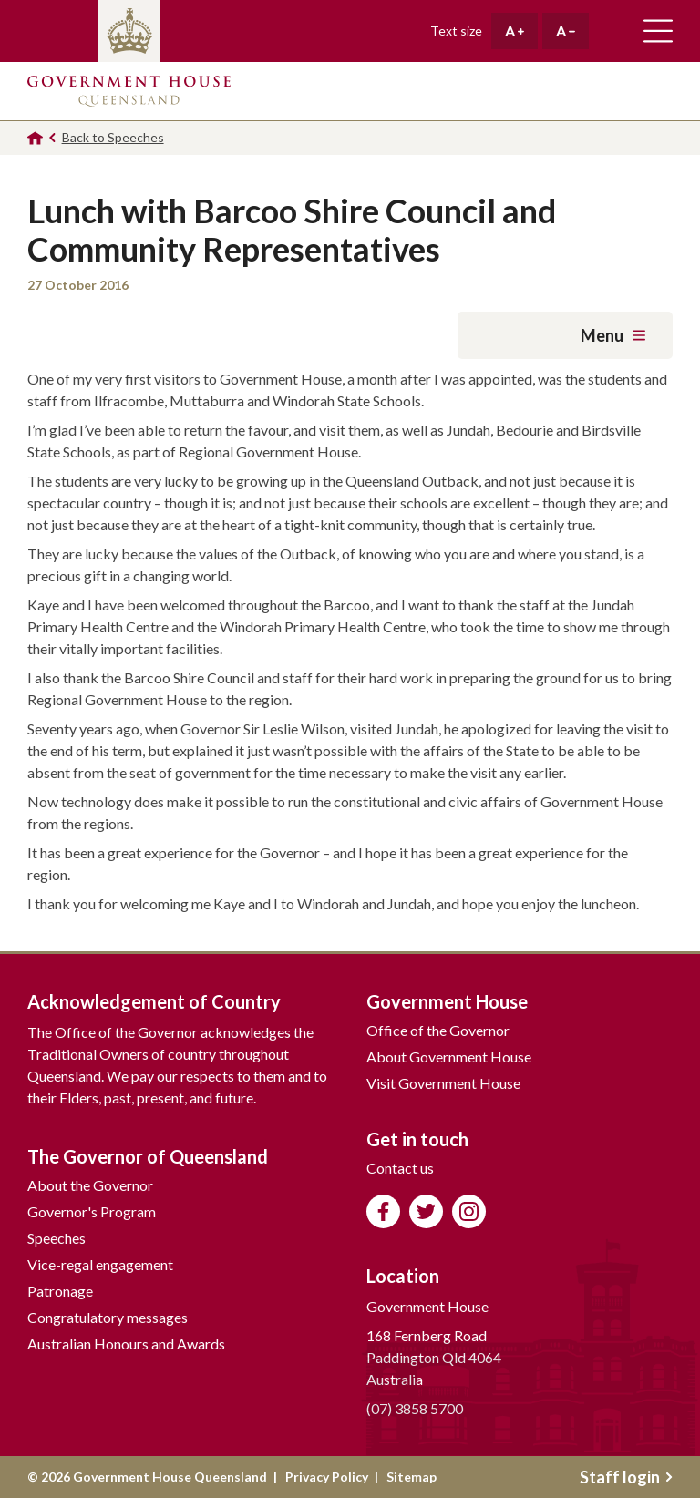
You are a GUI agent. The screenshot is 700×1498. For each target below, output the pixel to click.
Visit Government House (443, 1083)
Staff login (626, 1477)
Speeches (56, 1238)
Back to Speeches (113, 137)
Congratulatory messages (107, 1317)
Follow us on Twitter (426, 1211)
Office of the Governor (438, 1030)
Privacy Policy (326, 1476)
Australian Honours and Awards (126, 1343)
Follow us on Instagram (469, 1211)
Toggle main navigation (658, 31)
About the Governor (90, 1185)
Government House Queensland (129, 91)
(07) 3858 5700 (414, 1408)
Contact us (400, 1167)
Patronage (60, 1290)
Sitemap (411, 1476)
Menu (613, 335)
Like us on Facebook (383, 1211)
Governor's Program (91, 1211)
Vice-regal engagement (100, 1264)
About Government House (448, 1056)
